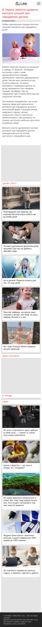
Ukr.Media (15, 91)
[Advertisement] (21, 161)
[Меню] (39, 3)
